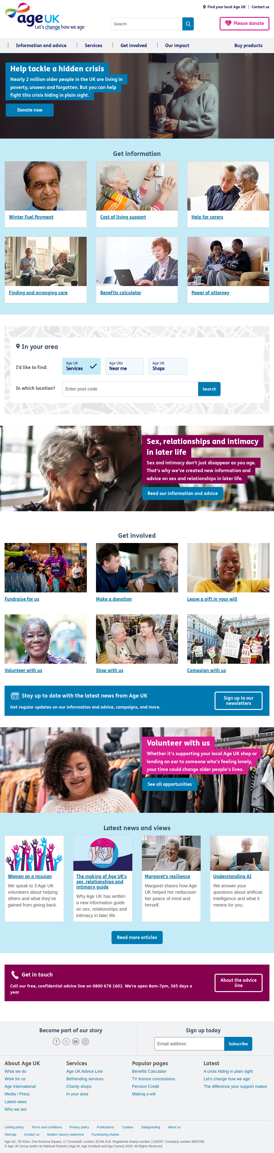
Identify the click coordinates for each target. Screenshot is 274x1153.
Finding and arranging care (38, 292)
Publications (105, 1127)
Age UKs (124, 367)
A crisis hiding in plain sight (228, 1071)
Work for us (15, 1079)
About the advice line (239, 983)
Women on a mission (30, 876)
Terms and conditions (47, 1127)
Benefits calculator (120, 292)
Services (93, 45)
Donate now (30, 110)
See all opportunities (170, 784)
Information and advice (41, 45)
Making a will (144, 1094)
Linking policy (14, 1127)
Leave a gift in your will (212, 599)
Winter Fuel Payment (31, 217)
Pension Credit (145, 1086)
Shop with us (109, 670)
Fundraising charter (105, 1134)
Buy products (248, 45)
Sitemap (10, 1134)
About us (174, 1127)
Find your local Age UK (226, 7)
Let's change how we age (227, 1079)
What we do (15, 1071)
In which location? (35, 388)
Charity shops (78, 1086)
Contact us (260, 7)
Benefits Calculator (149, 1071)
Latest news (16, 1101)
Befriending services (84, 1079)
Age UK (81, 367)
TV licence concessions (153, 1079)
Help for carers (207, 217)
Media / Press (17, 1094)
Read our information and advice (183, 493)
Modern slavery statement (65, 1134)
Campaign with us (206, 670)
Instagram (85, 1041)
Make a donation (114, 599)
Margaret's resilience (167, 876)
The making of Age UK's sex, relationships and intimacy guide (101, 882)
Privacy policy (79, 1127)
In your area (77, 1094)
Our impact (177, 45)
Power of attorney (210, 292)
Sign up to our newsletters (238, 701)
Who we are (16, 1109)
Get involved (134, 45)
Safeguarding (150, 1127)
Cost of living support (123, 217)
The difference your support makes (235, 1086)
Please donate (249, 23)
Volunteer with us (23, 670)
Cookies (127, 1127)
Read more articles (137, 937)
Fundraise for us (22, 599)
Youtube (75, 1041)
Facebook (56, 1041)
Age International (20, 1086)
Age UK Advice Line (84, 1071)
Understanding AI (232, 876)
